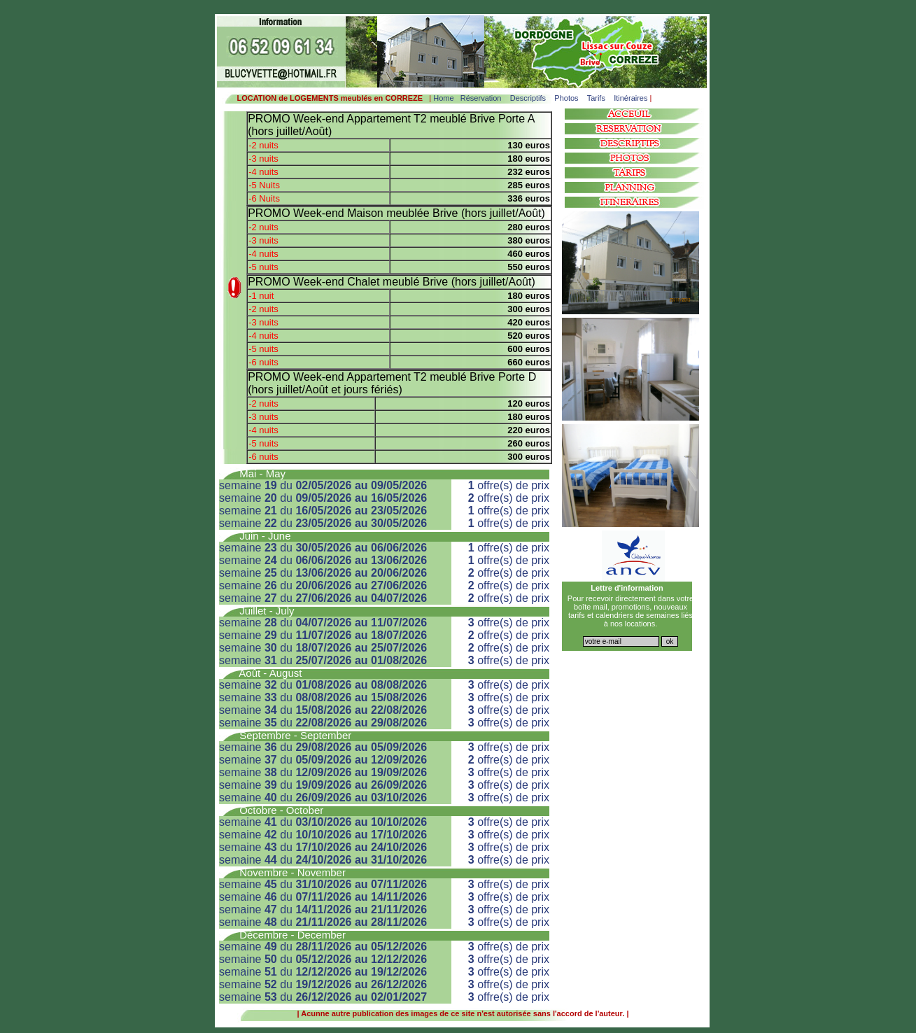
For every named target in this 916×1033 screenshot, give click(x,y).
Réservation (481, 98)
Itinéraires (630, 98)
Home (443, 98)
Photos (566, 98)
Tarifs (596, 98)
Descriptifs (528, 98)
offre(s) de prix (508, 485)
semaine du (323, 485)
